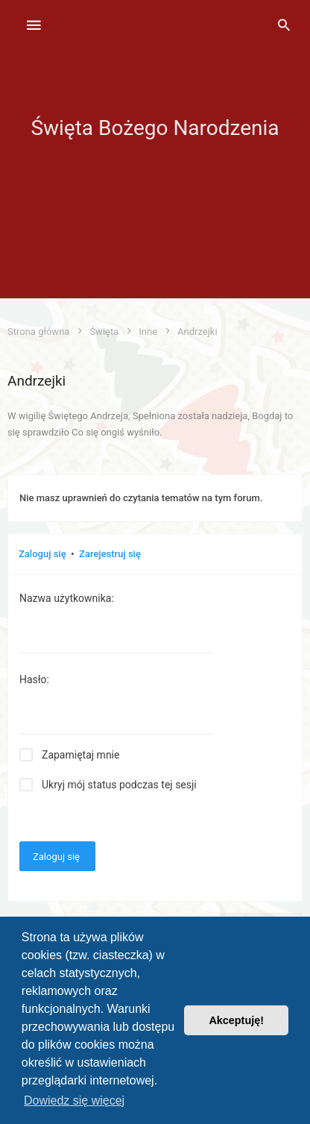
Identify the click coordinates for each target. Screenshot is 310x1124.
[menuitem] (284, 26)
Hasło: (34, 679)
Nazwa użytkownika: (66, 598)
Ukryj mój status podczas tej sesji (119, 785)
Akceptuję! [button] (236, 1020)
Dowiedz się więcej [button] (74, 1100)
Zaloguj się (42, 553)
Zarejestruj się (110, 553)
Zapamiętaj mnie (80, 755)
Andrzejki (36, 380)
